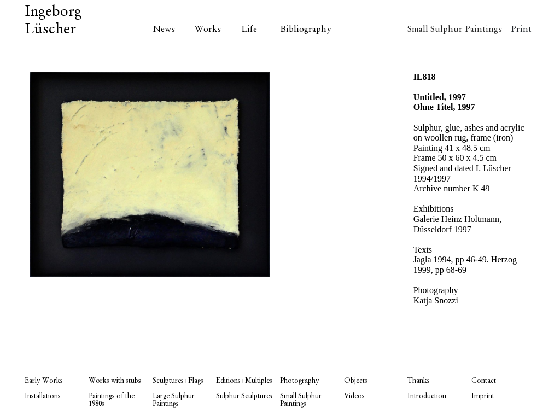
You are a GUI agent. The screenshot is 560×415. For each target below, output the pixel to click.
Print (521, 29)
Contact (483, 380)
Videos (354, 396)
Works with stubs (115, 380)
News (164, 29)
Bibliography (305, 29)
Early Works (44, 380)
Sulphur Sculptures (244, 396)
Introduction (426, 396)
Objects (356, 380)
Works (208, 29)
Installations (43, 396)
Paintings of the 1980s (112, 400)
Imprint (482, 396)
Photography (299, 380)
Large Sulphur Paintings (174, 400)
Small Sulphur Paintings (439, 29)
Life (249, 29)
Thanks (418, 380)
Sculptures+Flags (178, 380)
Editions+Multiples (244, 380)
